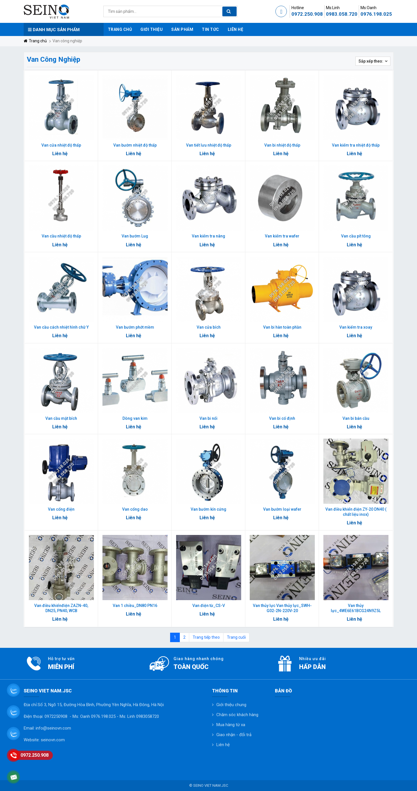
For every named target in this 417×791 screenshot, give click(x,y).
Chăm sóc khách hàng (237, 714)
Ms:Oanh (368, 7)
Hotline (297, 7)
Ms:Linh (333, 7)
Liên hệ (223, 744)
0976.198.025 (376, 14)
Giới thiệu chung (231, 704)
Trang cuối (236, 637)
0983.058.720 (341, 14)
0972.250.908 (307, 14)
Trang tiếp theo (206, 637)
